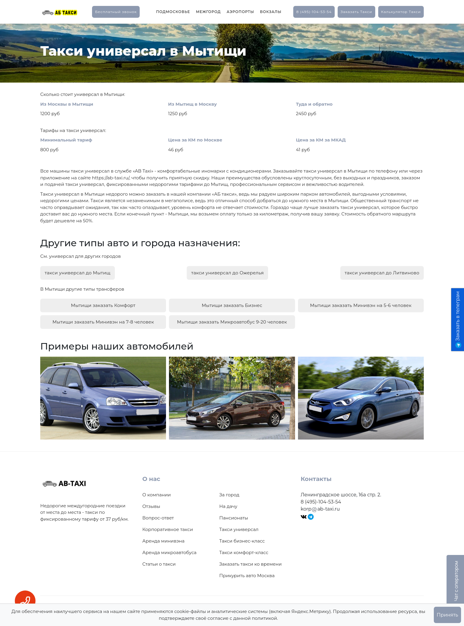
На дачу (228, 503)
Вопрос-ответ (158, 515)
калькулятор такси (401, 11)
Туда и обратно (314, 104)
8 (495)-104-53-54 (314, 11)
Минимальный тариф (66, 140)
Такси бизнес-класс (242, 538)
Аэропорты (240, 11)
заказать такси (356, 11)
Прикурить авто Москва (247, 572)
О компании (156, 492)
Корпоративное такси (167, 526)
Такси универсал (238, 526)
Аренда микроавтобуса (169, 549)
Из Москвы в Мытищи (66, 104)
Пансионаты (233, 515)
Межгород (208, 11)
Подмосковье (173, 11)
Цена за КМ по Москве (195, 140)
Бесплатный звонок (116, 11)
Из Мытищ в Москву (192, 104)
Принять (447, 615)
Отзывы (151, 503)
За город (229, 492)
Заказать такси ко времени (250, 561)
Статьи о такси (159, 561)
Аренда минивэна (163, 538)
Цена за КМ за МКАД (321, 140)
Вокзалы (271, 11)
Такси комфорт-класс (243, 549)
